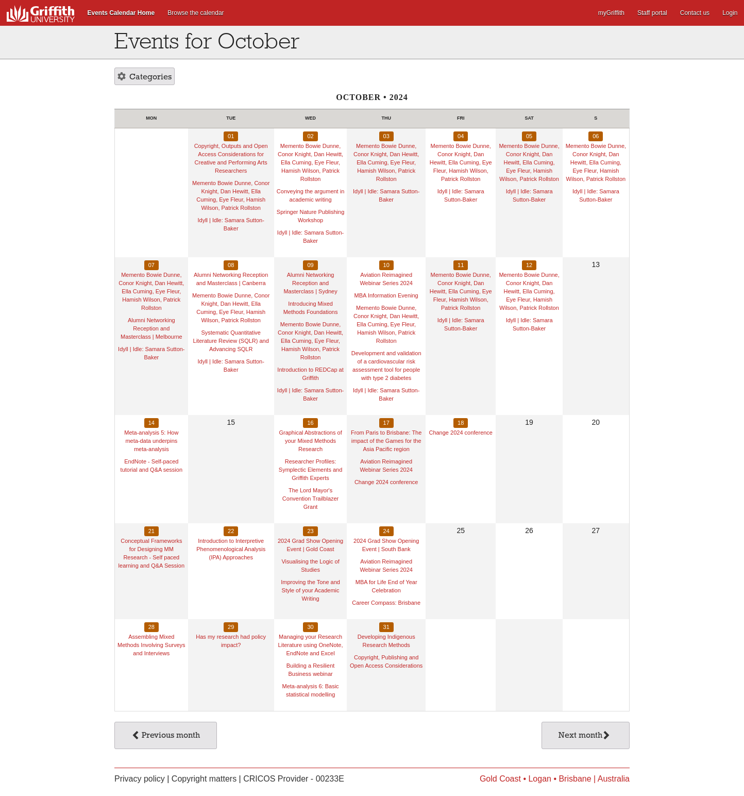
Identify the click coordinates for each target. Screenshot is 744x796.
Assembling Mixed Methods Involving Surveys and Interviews (151, 645)
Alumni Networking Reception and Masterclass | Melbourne (151, 328)
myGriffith (611, 12)
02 (310, 136)
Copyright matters (204, 778)
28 (151, 627)
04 (461, 136)
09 (310, 265)
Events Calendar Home (121, 12)
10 (386, 265)
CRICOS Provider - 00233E (293, 778)
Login (729, 12)
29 (231, 627)
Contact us (694, 12)
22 (231, 531)
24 (386, 531)
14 (151, 423)
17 (386, 423)
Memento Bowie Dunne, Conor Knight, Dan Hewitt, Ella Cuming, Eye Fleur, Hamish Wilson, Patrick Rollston (310, 162)
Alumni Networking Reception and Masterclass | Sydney (310, 283)
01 (231, 136)
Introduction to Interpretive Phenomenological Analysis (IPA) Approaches (230, 549)
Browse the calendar (195, 12)
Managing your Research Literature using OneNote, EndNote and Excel (310, 645)
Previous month (165, 736)
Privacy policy (139, 778)
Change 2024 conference (386, 482)
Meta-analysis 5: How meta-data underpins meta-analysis (151, 440)
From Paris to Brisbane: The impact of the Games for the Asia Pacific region (386, 440)
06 (596, 136)
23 (310, 531)
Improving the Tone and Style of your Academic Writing (310, 590)
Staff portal (652, 12)
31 (386, 627)
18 (461, 423)
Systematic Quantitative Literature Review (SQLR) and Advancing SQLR (231, 340)
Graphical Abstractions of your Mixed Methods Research (310, 440)
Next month (585, 736)
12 (529, 265)
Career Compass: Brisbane (386, 603)
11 (461, 265)
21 (151, 531)
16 (310, 423)
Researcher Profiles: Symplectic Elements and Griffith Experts (311, 469)
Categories (144, 77)
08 (231, 265)
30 (310, 627)
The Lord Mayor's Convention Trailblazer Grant (310, 498)
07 (151, 265)
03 (386, 136)
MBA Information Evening (386, 295)
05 (529, 136)
